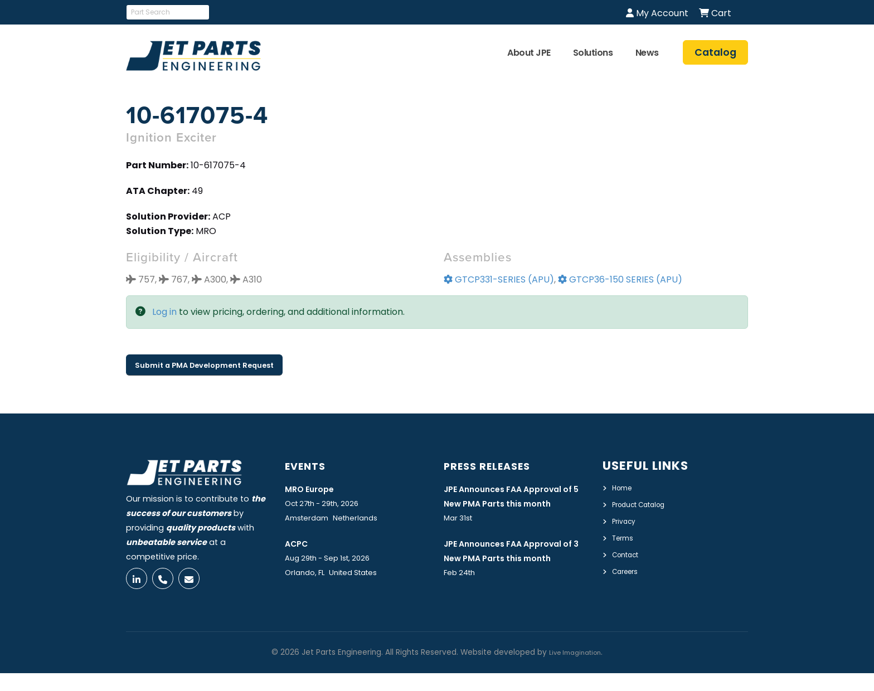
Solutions (593, 52)
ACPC (299, 543)
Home (624, 487)
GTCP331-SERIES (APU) (499, 279)
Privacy (626, 519)
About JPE (529, 52)
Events (309, 465)
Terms (625, 536)
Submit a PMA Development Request (204, 365)
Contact (629, 552)
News (647, 52)
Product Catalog (645, 503)
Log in (164, 311)
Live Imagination (575, 670)
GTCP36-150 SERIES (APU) (620, 279)
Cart (715, 13)
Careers (628, 568)
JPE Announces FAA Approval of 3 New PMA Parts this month (515, 574)
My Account (657, 13)
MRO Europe (314, 488)
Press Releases (495, 465)
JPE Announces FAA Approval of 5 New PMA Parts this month (515, 503)
